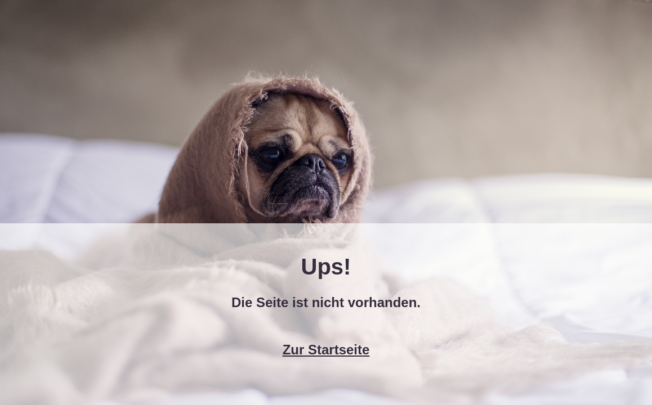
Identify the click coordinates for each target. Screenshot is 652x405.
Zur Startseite (326, 349)
